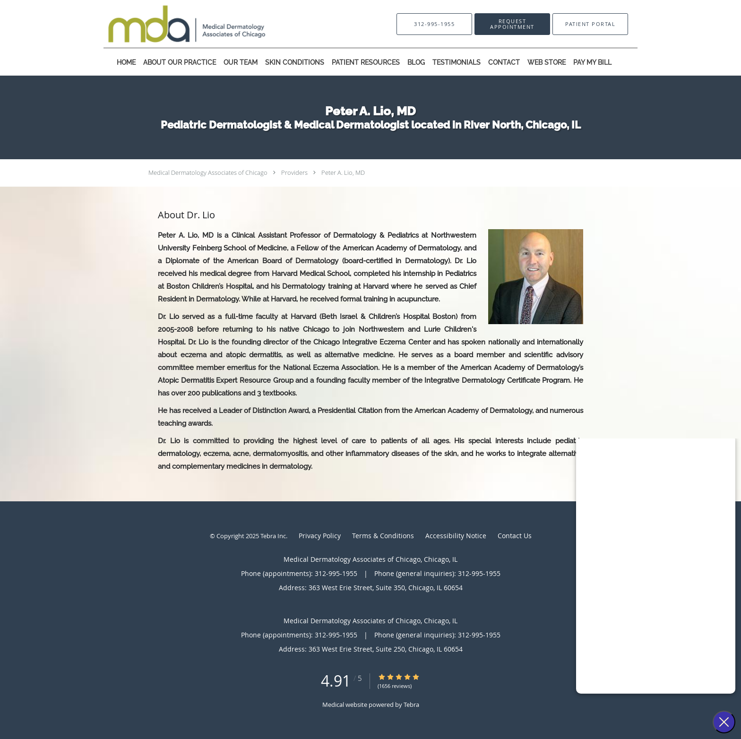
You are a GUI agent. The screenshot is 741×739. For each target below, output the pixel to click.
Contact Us (515, 535)
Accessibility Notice (455, 535)
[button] (512, 24)
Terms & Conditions (383, 535)
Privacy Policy (320, 535)
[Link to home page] (172, 24)
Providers (294, 172)
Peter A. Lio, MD (343, 172)
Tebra (411, 704)
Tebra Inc (273, 536)
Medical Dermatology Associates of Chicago (207, 172)
